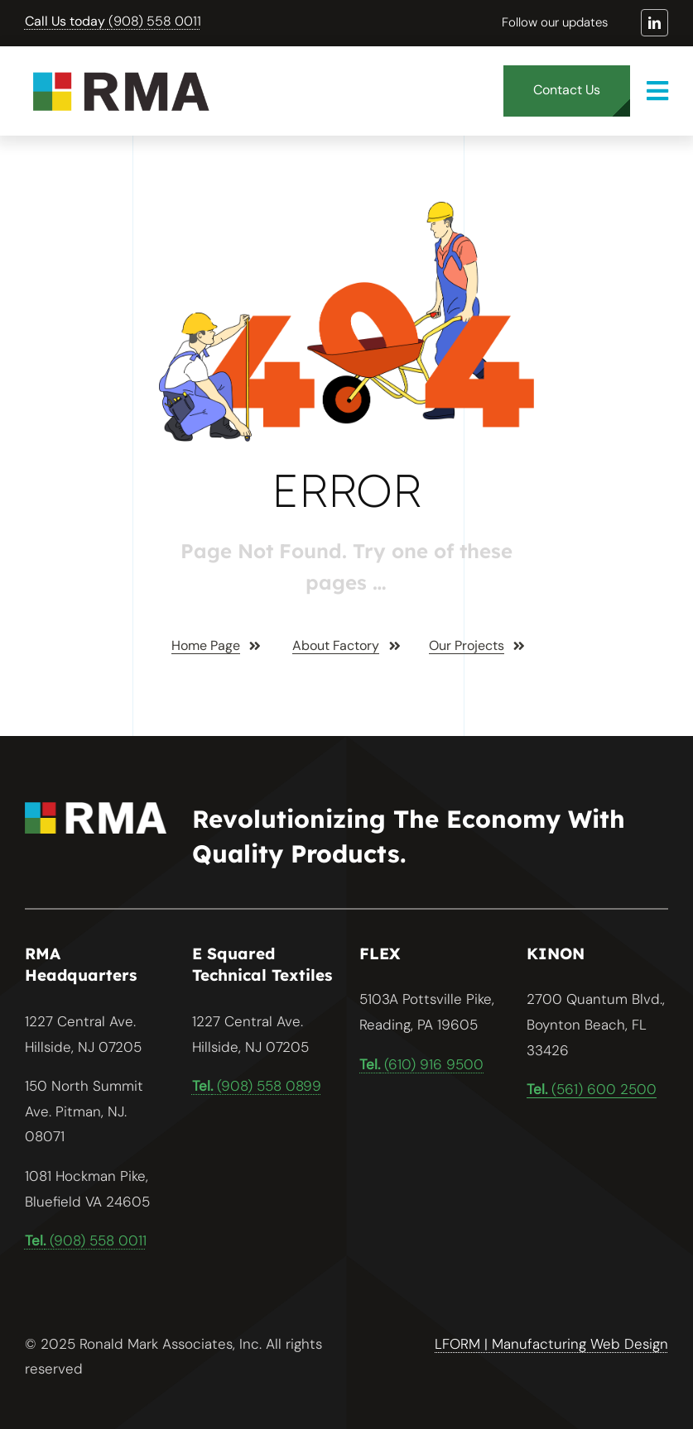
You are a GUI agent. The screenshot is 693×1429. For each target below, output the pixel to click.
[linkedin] (654, 22)
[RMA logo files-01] (120, 69)
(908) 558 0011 (113, 21)
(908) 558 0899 (256, 1086)
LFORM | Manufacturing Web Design (551, 1344)
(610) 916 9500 (421, 1064)
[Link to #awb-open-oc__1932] (657, 91)
